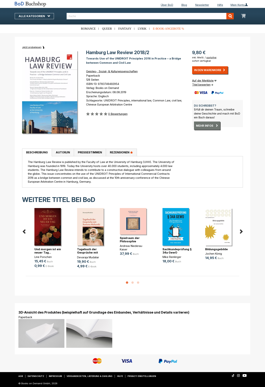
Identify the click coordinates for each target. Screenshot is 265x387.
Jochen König (213, 253)
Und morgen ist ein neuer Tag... (47, 250)
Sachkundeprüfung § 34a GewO (177, 250)
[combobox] (150, 16)
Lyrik (142, 28)
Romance (88, 28)
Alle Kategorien (34, 16)
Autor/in (63, 152)
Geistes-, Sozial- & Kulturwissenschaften (112, 71)
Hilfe (220, 5)
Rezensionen (121, 152)
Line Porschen (43, 256)
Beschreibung (37, 152)
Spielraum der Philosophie (130, 239)
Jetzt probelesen (31, 47)
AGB (20, 376)
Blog (184, 5)
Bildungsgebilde (216, 249)
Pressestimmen (90, 152)
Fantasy (124, 28)
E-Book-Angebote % (168, 28)
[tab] (37, 153)
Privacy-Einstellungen (142, 376)
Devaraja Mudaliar (88, 257)
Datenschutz (36, 376)
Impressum (55, 376)
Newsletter (202, 5)
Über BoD (167, 5)
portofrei (211, 57)
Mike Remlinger (171, 256)
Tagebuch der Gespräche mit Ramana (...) (87, 252)
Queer (107, 28)
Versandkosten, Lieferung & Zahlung (89, 376)
